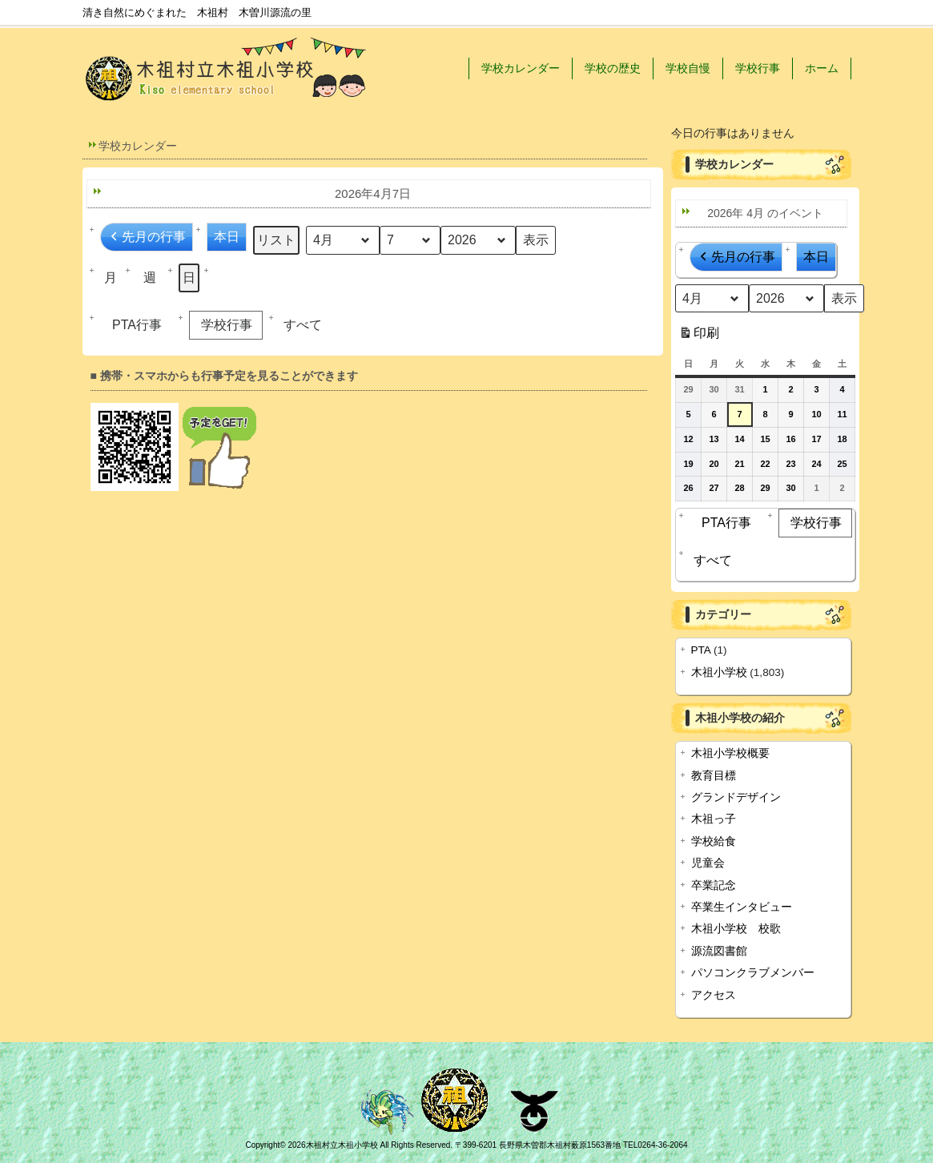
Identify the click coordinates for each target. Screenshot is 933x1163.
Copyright (262, 1145)
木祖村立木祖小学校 (342, 1145)
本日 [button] (226, 236)
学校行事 (757, 68)
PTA (701, 650)
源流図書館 (719, 951)
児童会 (708, 863)
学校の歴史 (613, 68)
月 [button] (110, 277)
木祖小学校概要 (730, 753)
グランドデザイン (736, 797)
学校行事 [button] (221, 325)
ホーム (821, 68)
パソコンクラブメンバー (752, 973)
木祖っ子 (713, 819)
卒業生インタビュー (741, 907)
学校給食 (713, 841)
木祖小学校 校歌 (736, 929)
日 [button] (189, 277)
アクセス (713, 995)
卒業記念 (713, 885)
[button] (305, 325)
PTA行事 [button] (133, 325)
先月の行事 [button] (146, 237)
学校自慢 (688, 68)
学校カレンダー (520, 68)
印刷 (698, 336)
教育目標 (713, 776)
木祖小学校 (719, 672)
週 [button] (149, 277)
